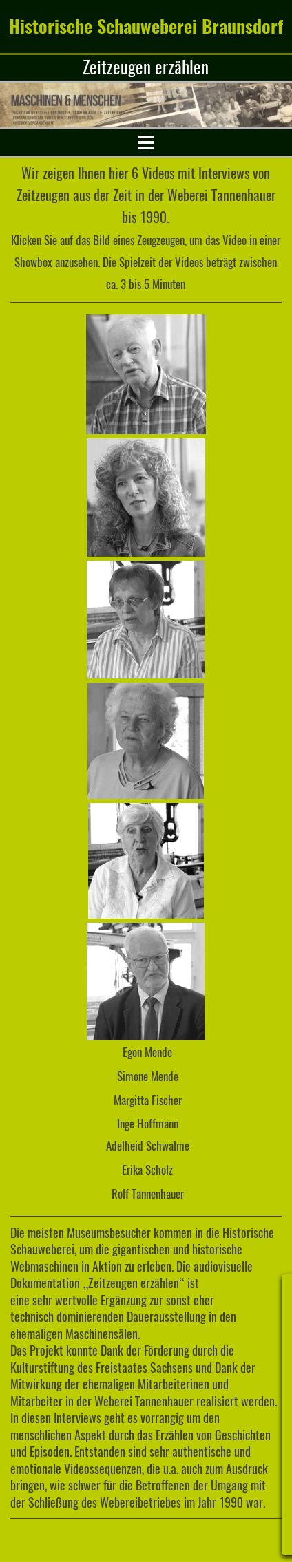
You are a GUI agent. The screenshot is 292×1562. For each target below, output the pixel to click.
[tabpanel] (146, 68)
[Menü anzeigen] (146, 142)
